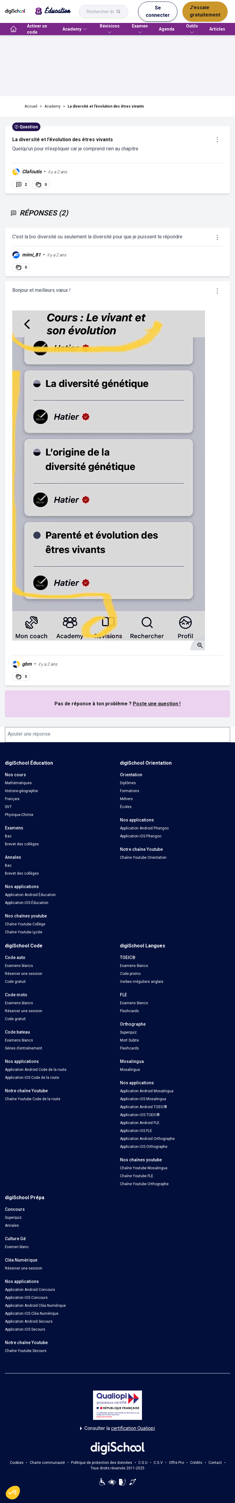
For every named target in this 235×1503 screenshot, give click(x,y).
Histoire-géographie (21, 791)
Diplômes (128, 783)
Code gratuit (15, 981)
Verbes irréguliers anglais (141, 981)
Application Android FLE (139, 1123)
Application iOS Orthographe (143, 1147)
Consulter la (117, 1428)
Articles (217, 29)
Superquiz (128, 1032)
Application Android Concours (30, 1290)
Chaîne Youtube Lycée (23, 932)
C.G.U (142, 1463)
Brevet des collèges (22, 844)
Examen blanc (17, 1247)
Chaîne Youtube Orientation (143, 857)
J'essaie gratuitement (205, 11)
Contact (215, 1463)
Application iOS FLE (136, 1131)
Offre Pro (176, 1463)
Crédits (196, 1463)
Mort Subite (129, 1040)
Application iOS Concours (26, 1297)
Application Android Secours (29, 1321)
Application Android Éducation (30, 895)
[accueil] (13, 29)
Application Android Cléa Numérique (35, 1305)
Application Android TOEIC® (143, 1107)
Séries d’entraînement (23, 1048)
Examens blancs (19, 966)
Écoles (126, 807)
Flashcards (129, 1011)
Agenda (166, 29)
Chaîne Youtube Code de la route (32, 1099)
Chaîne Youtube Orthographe (144, 1184)
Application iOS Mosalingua (143, 1099)
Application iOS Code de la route (32, 1077)
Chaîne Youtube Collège (25, 924)
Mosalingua (130, 1070)
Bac (8, 836)
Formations (129, 791)
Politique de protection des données (101, 1463)
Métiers (126, 799)
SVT (8, 807)
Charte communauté (47, 1463)
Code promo (130, 974)
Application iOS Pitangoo (140, 836)
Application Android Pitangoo (144, 828)
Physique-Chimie (19, 815)
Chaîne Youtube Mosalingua (143, 1168)
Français (12, 799)
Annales (12, 1225)
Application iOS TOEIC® (140, 1115)
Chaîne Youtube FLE (136, 1176)
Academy (52, 106)
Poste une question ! (157, 704)
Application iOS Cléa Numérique (31, 1313)
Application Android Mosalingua (146, 1091)
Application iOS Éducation (26, 903)
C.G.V (158, 1463)
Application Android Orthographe (147, 1139)
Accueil (30, 106)
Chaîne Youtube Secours (26, 1351)
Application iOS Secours (25, 1329)
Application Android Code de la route (35, 1070)
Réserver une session (23, 974)
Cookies (17, 1463)
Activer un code (37, 29)
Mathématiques (18, 783)
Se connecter (158, 11)
